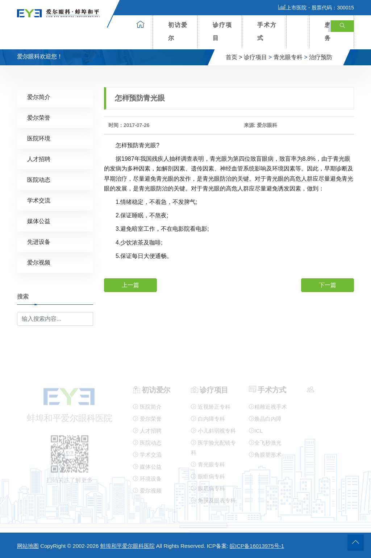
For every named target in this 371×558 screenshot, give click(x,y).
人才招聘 (38, 159)
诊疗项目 (222, 31)
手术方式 (267, 31)
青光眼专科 (288, 57)
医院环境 (38, 138)
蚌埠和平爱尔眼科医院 (127, 546)
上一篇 (130, 285)
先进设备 (38, 241)
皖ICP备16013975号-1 (257, 546)
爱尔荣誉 (38, 117)
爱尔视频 (38, 262)
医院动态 (38, 179)
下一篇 (327, 285)
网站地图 (28, 546)
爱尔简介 (38, 97)
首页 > (234, 57)
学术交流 (38, 200)
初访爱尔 (178, 31)
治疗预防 (320, 57)
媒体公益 (38, 221)
